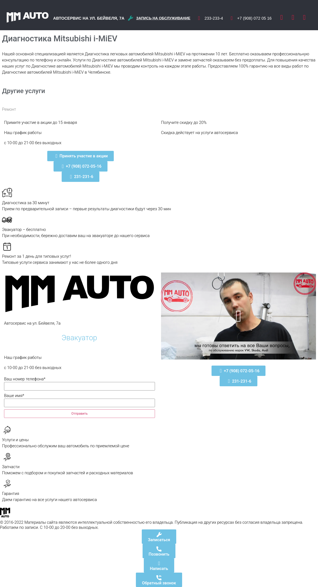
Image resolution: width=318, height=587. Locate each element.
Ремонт (9, 109)
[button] (238, 316)
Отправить (79, 413)
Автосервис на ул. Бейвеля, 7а (89, 18)
